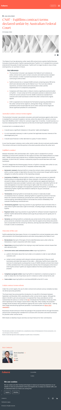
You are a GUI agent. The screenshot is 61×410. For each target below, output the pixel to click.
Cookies (32, 376)
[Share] (55, 55)
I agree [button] (7, 392)
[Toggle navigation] (59, 6)
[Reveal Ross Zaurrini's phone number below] (21, 358)
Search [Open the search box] (53, 5)
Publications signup (6, 402)
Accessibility (33, 372)
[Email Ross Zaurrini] (21, 360)
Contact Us (4, 398)
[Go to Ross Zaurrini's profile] (20, 353)
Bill (29, 300)
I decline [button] (15, 392)
